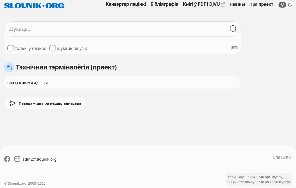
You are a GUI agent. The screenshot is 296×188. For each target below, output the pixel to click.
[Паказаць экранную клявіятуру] (234, 48)
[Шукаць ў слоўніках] (234, 29)
